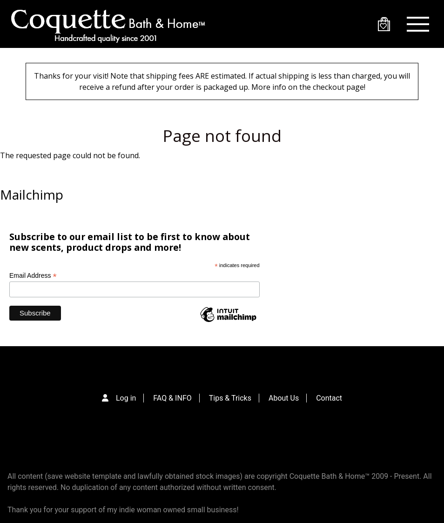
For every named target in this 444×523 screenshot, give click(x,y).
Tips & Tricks (230, 398)
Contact (329, 398)
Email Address (33, 275)
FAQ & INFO (172, 398)
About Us (284, 398)
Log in (126, 398)
